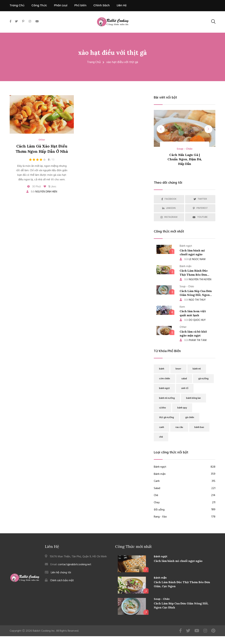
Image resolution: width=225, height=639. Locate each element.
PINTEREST (200, 208)
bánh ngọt (164, 388)
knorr (178, 369)
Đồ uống (184, 510)
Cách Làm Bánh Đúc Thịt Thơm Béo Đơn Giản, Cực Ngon (194, 274)
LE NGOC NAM (192, 259)
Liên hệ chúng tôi (61, 572)
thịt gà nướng (166, 417)
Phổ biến (80, 5)
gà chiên (189, 417)
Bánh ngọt (184, 467)
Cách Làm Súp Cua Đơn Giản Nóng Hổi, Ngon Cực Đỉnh (196, 295)
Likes (50, 187)
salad (184, 379)
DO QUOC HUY (193, 320)
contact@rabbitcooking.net (74, 564)
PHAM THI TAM (193, 340)
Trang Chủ (17, 5)
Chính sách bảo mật (62, 580)
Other (41, 140)
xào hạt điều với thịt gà (112, 52)
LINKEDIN (169, 208)
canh (161, 427)
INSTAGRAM (168, 217)
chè (161, 437)
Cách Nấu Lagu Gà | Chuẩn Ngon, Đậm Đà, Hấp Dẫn (185, 159)
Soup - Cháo (184, 149)
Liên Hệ (122, 5)
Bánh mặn (184, 474)
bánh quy (182, 408)
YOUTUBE (200, 217)
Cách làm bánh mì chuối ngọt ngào (178, 561)
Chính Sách (102, 5)
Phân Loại (60, 5)
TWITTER (200, 199)
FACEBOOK (168, 199)
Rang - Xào (184, 517)
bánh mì (197, 369)
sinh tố (184, 388)
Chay (184, 502)
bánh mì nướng (167, 398)
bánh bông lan (193, 398)
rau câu (179, 427)
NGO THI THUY (193, 300)
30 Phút (34, 187)
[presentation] (161, 129)
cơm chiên (164, 379)
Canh (184, 481)
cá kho (162, 408)
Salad (184, 488)
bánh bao (199, 427)
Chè (184, 495)
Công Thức (39, 5)
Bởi (41, 192)
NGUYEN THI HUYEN (195, 279)
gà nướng (203, 379)
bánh (161, 369)
